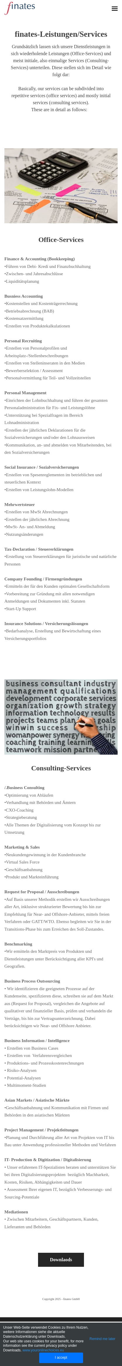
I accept (61, 1357)
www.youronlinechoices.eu (43, 1350)
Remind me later (102, 1339)
